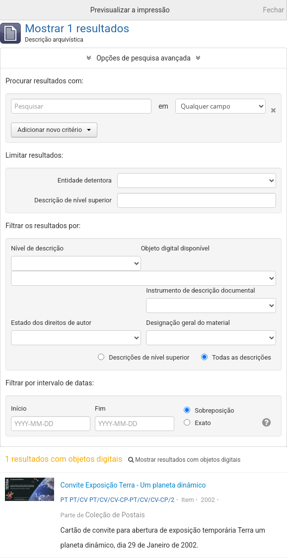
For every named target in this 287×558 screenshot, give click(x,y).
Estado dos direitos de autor (51, 322)
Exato (197, 423)
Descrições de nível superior (144, 357)
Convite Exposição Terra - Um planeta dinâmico (133, 485)
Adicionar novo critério (54, 129)
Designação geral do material (188, 322)
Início (18, 408)
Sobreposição (209, 410)
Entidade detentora (85, 180)
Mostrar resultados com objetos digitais (184, 459)
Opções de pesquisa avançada (143, 58)
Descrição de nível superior (73, 200)
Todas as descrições (236, 357)
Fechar (273, 10)
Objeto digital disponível (175, 248)
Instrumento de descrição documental (200, 290)
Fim (100, 408)
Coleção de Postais (115, 515)
